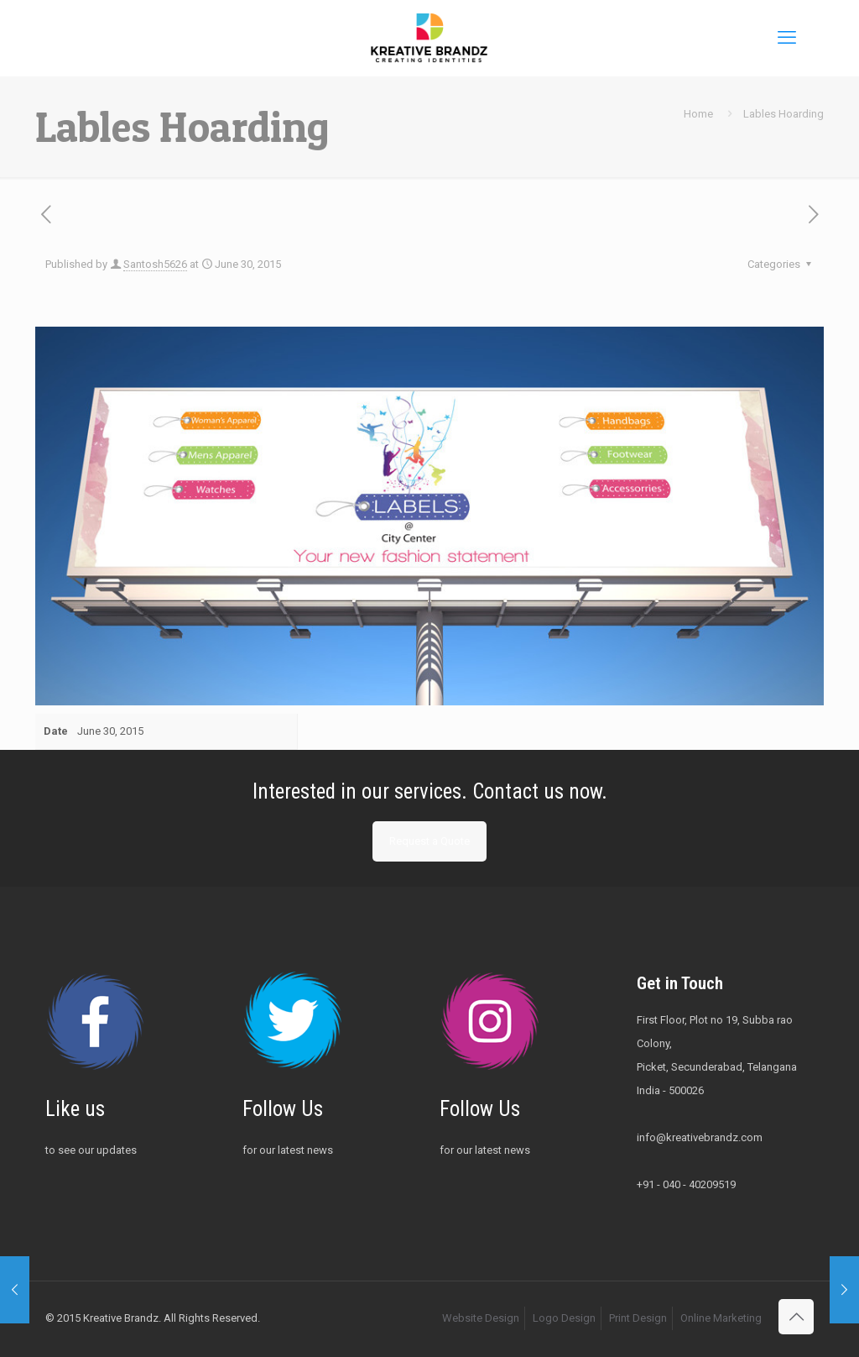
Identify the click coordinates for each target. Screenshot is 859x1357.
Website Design (480, 1318)
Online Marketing (721, 1318)
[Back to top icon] (796, 1316)
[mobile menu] (787, 38)
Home (698, 113)
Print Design (638, 1318)
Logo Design (564, 1318)
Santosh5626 (155, 264)
